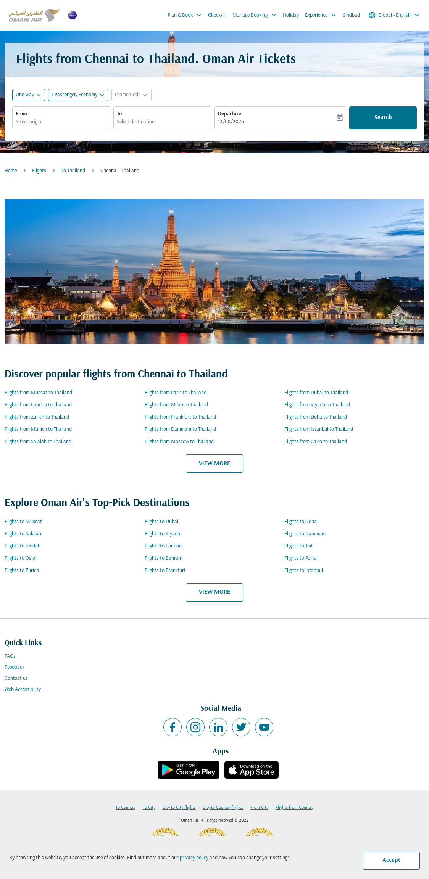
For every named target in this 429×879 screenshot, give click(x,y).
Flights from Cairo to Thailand (315, 441)
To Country (125, 807)
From (21, 114)
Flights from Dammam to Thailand (180, 429)
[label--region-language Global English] (394, 15)
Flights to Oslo (20, 558)
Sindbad (351, 15)
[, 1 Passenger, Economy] (74, 95)
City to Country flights (223, 807)
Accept (391, 860)
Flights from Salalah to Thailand (38, 441)
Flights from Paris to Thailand (175, 393)
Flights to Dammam (305, 534)
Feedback (14, 667)
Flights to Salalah (23, 534)
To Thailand (73, 171)
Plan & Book (186, 15)
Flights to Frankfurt (165, 570)
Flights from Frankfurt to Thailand (180, 417)
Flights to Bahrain (163, 558)
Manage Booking (256, 15)
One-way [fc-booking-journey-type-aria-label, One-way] (25, 95)
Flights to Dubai (161, 522)
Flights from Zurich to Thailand (37, 417)
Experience (322, 15)
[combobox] (61, 122)
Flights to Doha (300, 522)
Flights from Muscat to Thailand (38, 393)
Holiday (291, 15)
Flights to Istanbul (303, 570)
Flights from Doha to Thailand (315, 417)
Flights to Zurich (22, 570)
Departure (229, 114)
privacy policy (194, 858)
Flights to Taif (298, 546)
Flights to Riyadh (162, 534)
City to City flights (179, 807)
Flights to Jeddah (22, 546)
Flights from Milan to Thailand (176, 405)
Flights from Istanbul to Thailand (318, 429)
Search (383, 117)
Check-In (217, 15)
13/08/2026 (231, 122)
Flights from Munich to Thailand (38, 429)
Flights (39, 171)
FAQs (10, 656)
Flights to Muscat (23, 522)
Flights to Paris (300, 558)
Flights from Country (294, 807)
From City (259, 807)
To (119, 114)
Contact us (16, 678)
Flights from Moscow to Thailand (179, 441)
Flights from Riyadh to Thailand (317, 405)
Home (11, 171)
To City (149, 807)
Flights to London (163, 546)
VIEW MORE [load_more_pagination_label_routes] (214, 463)
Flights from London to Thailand (38, 405)
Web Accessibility (23, 689)
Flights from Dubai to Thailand (316, 393)
